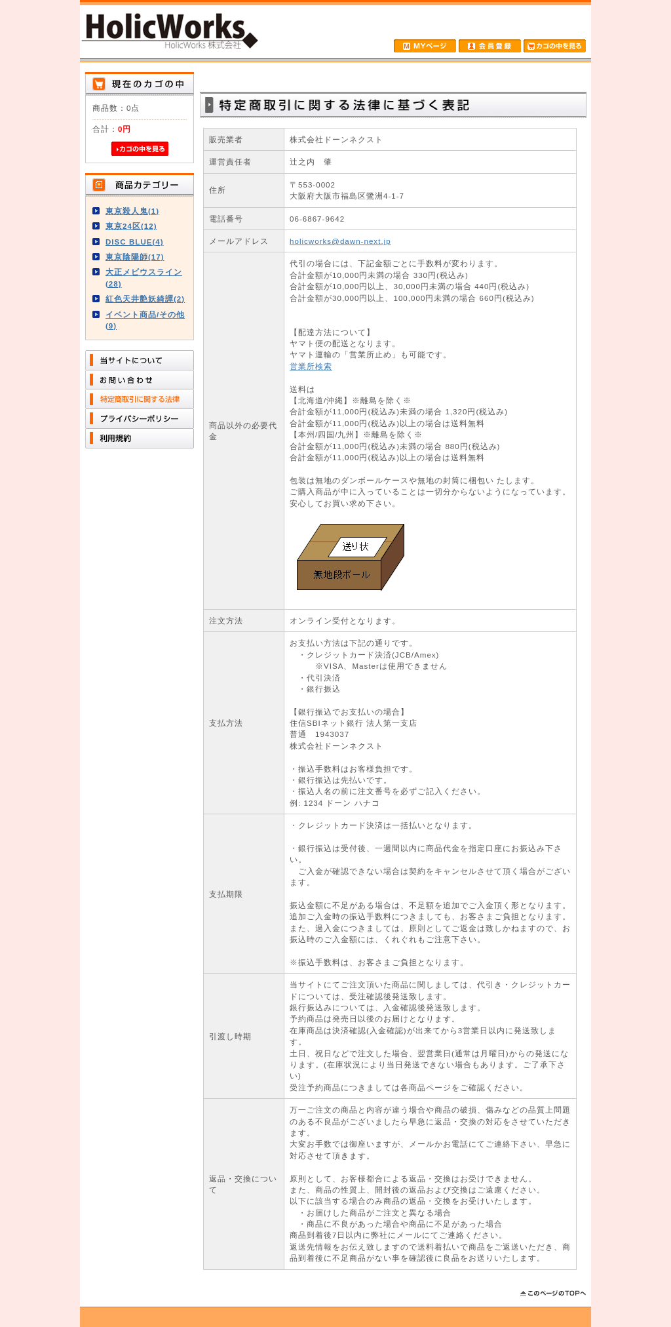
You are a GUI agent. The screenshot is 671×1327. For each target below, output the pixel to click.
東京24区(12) (131, 226)
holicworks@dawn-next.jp (340, 241)
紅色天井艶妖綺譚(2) (145, 298)
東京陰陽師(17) (134, 256)
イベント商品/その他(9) (145, 320)
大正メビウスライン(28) (143, 277)
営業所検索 (311, 366)
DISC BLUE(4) (134, 241)
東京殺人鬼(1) (132, 211)
